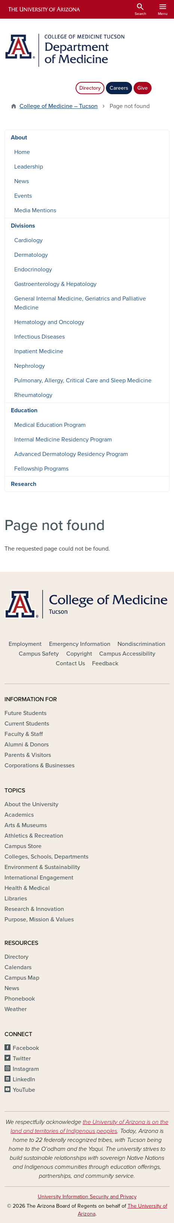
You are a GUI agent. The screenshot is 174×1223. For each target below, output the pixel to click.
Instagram (26, 1069)
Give (142, 88)
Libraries (15, 898)
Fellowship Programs (41, 468)
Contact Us (70, 663)
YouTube (24, 1090)
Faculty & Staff (23, 734)
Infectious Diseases (39, 337)
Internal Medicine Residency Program (63, 439)
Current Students (26, 723)
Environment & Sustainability (42, 867)
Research (23, 484)
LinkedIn (24, 1079)
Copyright (79, 653)
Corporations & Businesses (39, 765)
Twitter (22, 1058)
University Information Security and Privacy (87, 1196)
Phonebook (19, 998)
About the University (31, 804)
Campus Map (21, 978)
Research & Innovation (34, 909)
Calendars (17, 967)
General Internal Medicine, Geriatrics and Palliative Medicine (80, 303)
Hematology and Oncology (49, 322)
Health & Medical (27, 888)
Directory (90, 88)
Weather (15, 1009)
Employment (25, 644)
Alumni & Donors (26, 744)
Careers (119, 88)
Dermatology (31, 255)
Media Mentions (35, 210)
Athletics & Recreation (33, 836)
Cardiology (28, 240)
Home (22, 152)
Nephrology (29, 366)
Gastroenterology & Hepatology (55, 284)
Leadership (28, 166)
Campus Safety (39, 653)
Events (23, 196)
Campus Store (23, 846)
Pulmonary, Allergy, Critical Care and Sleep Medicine (83, 380)
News (21, 181)
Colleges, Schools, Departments (46, 856)
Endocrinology (33, 269)
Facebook (26, 1048)
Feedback (105, 663)
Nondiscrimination (141, 644)
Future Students (25, 713)
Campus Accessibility (127, 653)
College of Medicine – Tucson (58, 106)
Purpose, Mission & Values (39, 919)
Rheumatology (33, 395)
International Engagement (38, 877)
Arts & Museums (25, 825)
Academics (19, 815)
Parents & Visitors (27, 755)
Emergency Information (79, 644)
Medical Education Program (50, 425)
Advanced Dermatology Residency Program (71, 454)
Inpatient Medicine (38, 351)
